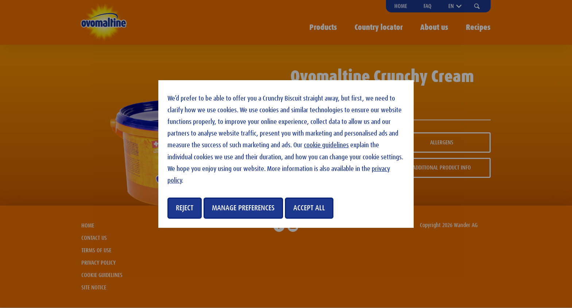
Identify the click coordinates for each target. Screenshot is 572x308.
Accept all (309, 208)
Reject (184, 208)
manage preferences (243, 208)
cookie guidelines (326, 145)
